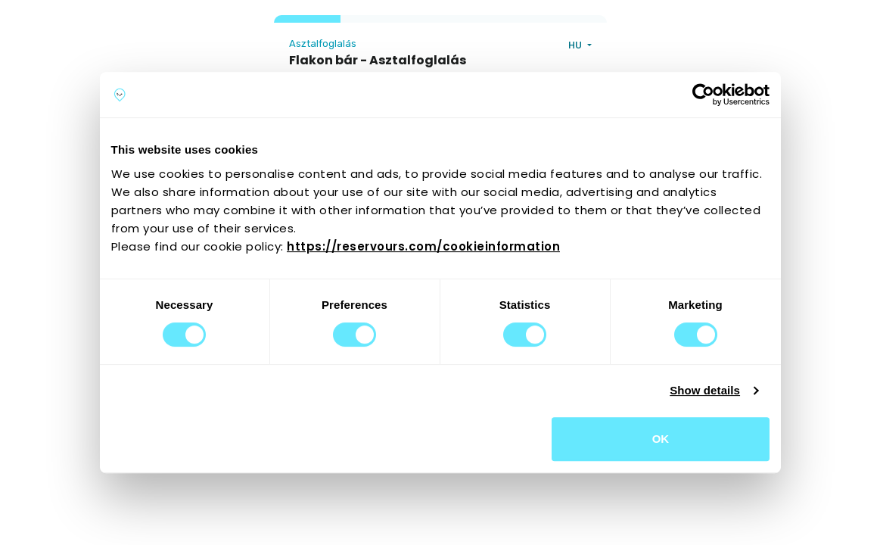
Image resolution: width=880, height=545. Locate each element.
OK (661, 438)
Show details (705, 390)
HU (576, 45)
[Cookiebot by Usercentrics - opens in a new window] (703, 94)
